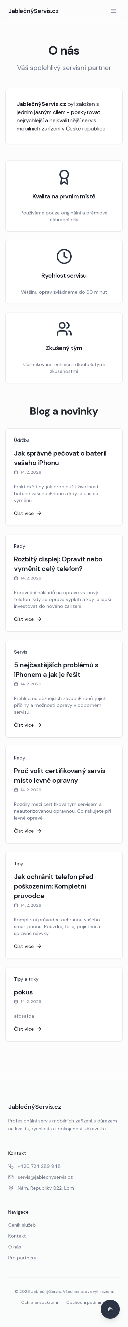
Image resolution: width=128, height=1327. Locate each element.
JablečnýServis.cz (33, 11)
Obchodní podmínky (86, 1302)
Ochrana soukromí (39, 1302)
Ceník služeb (22, 1225)
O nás (14, 1247)
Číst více (28, 513)
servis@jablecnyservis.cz (40, 1177)
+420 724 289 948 (34, 1166)
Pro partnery (22, 1258)
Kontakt (17, 1236)
